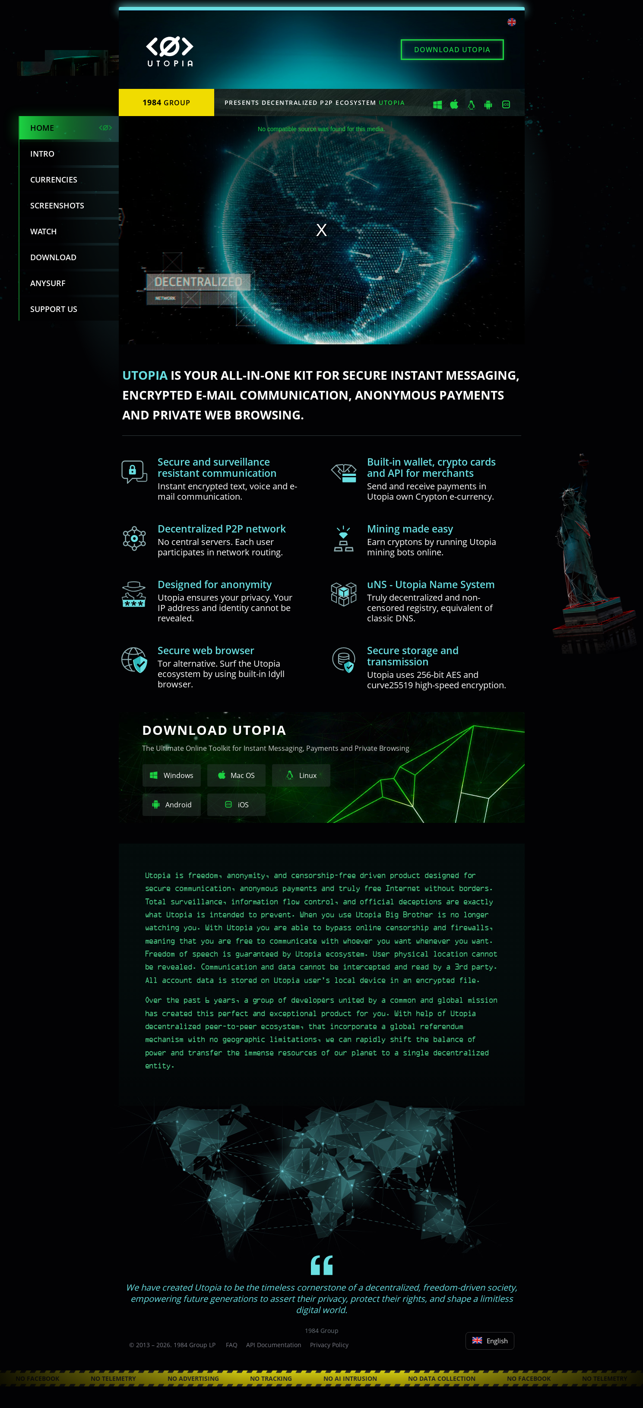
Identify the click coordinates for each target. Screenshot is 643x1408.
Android (172, 805)
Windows (171, 775)
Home (42, 128)
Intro (42, 153)
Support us (53, 309)
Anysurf (48, 283)
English (490, 1340)
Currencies (53, 179)
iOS (236, 805)
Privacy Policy (329, 1345)
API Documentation (273, 1345)
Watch (43, 231)
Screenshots (57, 205)
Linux (301, 775)
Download (452, 49)
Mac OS (236, 775)
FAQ (232, 1345)
